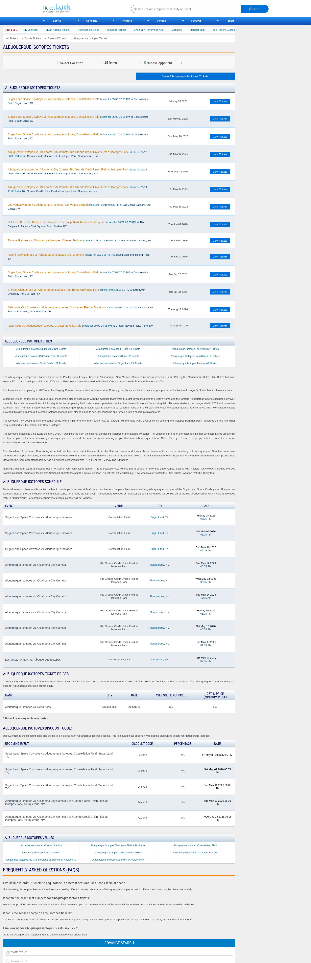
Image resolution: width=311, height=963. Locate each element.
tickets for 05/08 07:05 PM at (78, 101)
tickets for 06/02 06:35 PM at (76, 224)
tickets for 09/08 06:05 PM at (80, 325)
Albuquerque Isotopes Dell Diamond (41, 852)
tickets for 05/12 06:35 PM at (77, 154)
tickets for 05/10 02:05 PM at (78, 136)
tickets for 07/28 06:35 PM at (76, 291)
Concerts (91, 20)
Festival (196, 20)
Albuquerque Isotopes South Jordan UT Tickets (41, 363)
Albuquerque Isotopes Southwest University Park (118, 859)
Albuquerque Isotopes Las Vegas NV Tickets (195, 349)
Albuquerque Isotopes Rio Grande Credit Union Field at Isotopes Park (41, 859)
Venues (161, 20)
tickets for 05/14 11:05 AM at (77, 189)
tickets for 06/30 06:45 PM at (79, 256)
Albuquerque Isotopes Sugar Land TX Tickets (118, 363)
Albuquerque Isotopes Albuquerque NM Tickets (41, 349)
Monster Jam (204, 29)
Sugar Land (157, 517)
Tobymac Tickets (123, 29)
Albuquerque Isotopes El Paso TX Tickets (118, 349)
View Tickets (220, 101)
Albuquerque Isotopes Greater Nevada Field (118, 852)
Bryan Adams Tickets (64, 29)
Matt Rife (183, 29)
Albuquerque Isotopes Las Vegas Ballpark (195, 852)
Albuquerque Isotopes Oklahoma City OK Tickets (41, 356)
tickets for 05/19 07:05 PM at (79, 206)
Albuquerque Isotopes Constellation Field (195, 845)
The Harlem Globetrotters (234, 29)
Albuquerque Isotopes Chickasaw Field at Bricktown (118, 845)
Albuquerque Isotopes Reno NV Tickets (118, 356)
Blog (231, 20)
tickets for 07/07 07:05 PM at (78, 274)
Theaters (126, 20)
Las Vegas (157, 659)
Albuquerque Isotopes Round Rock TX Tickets (195, 356)
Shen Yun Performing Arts (155, 29)
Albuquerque (157, 564)
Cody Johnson (36, 29)
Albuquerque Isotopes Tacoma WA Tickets (195, 363)
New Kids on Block (95, 29)
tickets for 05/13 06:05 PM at (77, 171)
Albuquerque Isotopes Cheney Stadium (41, 845)
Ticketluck (82, 8)
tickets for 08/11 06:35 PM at (80, 309)
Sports (57, 20)
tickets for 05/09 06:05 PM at (78, 118)
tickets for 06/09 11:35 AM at (80, 240)
